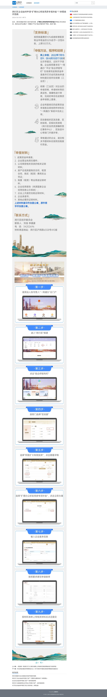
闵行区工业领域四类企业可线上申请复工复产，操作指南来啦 (28, 683)
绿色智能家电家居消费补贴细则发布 (81, 38)
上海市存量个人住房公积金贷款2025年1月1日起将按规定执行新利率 (88, 32)
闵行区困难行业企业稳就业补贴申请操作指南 (24, 676)
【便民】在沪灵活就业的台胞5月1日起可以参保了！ (85, 35)
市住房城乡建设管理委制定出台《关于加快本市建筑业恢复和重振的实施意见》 (38, 669)
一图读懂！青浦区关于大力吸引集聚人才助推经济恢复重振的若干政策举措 (36, 666)
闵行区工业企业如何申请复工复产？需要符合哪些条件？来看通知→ (30, 678)
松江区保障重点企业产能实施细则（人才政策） (83, 23)
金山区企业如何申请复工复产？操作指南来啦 (24, 680)
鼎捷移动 (56, 691)
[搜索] (83, 2)
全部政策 (29, 3)
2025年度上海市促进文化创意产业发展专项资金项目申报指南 (87, 26)
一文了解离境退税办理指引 (79, 20)
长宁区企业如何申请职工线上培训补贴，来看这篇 (25, 685)
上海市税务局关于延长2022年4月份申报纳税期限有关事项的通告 (87, 17)
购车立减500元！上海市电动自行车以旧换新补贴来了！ (85, 29)
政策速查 (36, 3)
